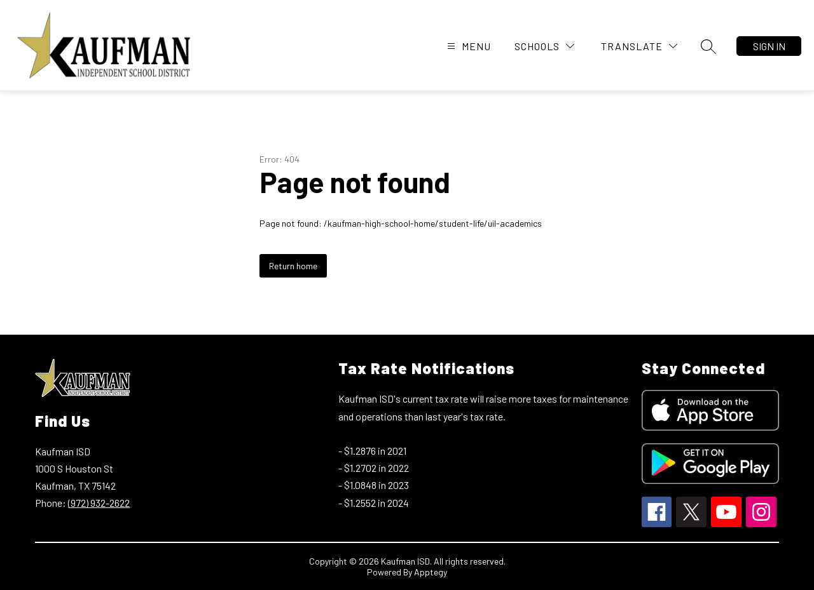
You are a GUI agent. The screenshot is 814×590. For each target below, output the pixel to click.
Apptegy (430, 572)
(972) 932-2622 (99, 503)
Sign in (769, 46)
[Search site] (708, 46)
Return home (293, 265)
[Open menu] (467, 46)
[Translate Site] (639, 46)
